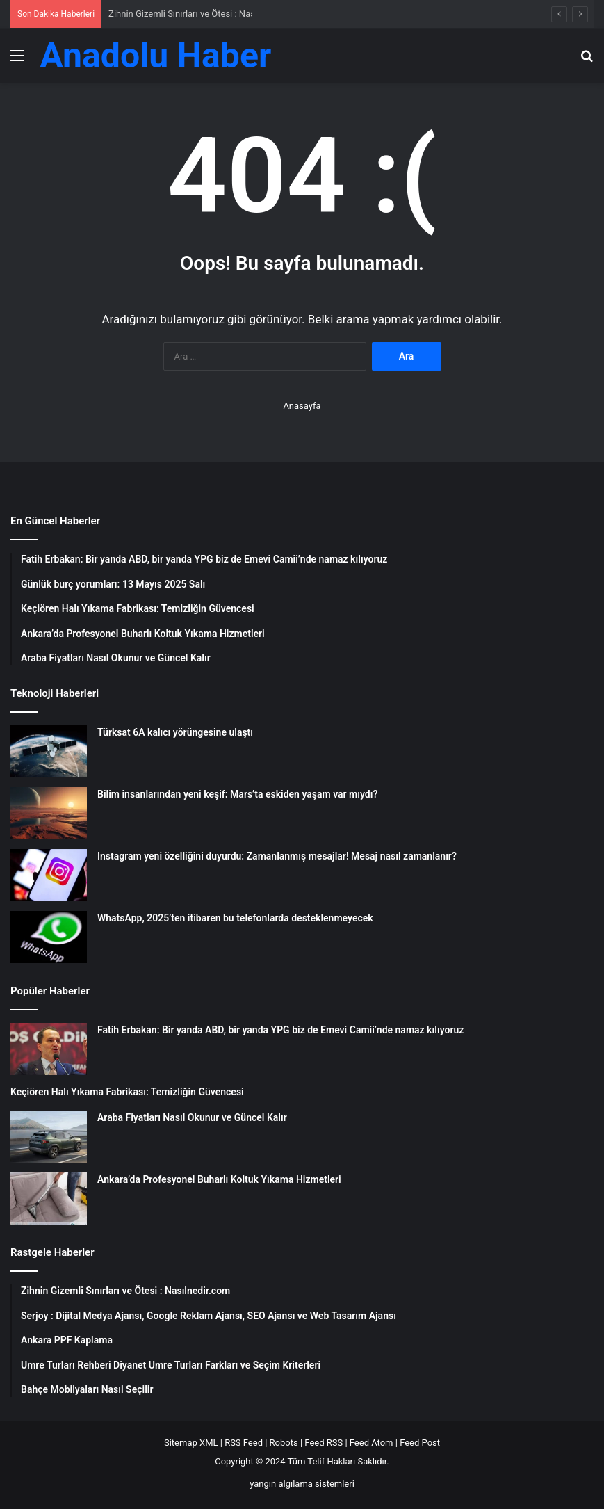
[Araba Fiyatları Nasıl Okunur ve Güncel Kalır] (48, 1137)
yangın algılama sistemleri (302, 1483)
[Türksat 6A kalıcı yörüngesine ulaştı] (48, 751)
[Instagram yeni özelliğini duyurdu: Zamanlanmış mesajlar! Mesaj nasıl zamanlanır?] (48, 875)
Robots (284, 1442)
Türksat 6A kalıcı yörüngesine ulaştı (175, 732)
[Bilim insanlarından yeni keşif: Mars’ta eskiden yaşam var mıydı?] (48, 813)
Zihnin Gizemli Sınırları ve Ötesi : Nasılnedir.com (203, 13)
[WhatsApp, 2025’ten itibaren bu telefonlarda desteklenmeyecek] (48, 937)
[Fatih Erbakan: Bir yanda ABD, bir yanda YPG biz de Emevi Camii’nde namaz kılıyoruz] (48, 1049)
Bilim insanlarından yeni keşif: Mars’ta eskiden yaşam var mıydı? (237, 794)
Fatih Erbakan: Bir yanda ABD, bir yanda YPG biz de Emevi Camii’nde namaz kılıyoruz (280, 1029)
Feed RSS (323, 1442)
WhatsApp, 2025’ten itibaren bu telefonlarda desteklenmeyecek (235, 917)
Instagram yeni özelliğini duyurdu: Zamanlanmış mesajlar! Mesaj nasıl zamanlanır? (277, 856)
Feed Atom (371, 1442)
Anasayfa (301, 406)
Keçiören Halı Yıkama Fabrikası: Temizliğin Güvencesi (127, 1091)
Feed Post (420, 1442)
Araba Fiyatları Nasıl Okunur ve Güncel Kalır (192, 1117)
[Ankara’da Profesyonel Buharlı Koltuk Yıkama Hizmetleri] (48, 1198)
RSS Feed (244, 1442)
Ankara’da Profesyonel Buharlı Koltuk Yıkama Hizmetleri (219, 1179)
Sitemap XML (191, 1442)
